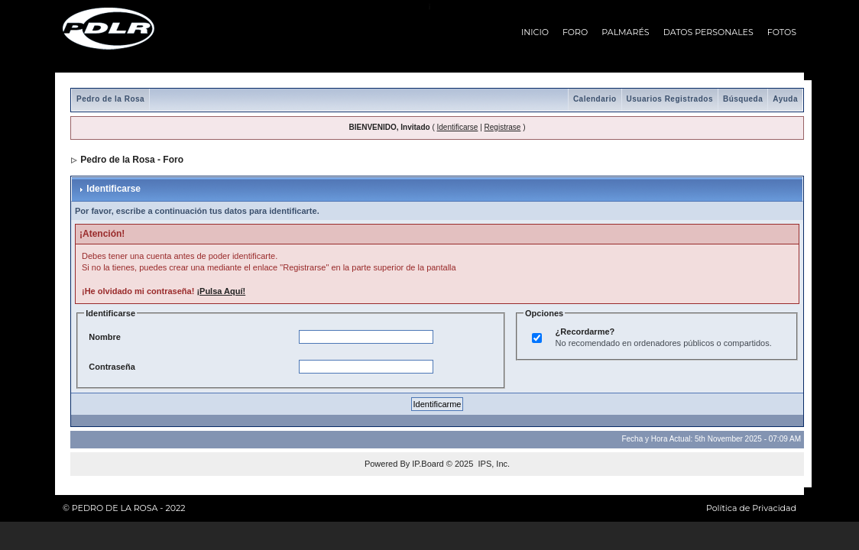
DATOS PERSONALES (708, 32)
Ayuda (785, 99)
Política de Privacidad (751, 508)
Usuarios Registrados (670, 99)
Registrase (503, 127)
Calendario (595, 99)
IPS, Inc (492, 463)
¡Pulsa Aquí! (220, 291)
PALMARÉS (625, 32)
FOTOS (781, 32)
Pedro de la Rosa (110, 99)
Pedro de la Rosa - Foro (131, 159)
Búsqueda (743, 99)
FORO (575, 32)
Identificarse (457, 127)
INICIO (535, 32)
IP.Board (427, 463)
